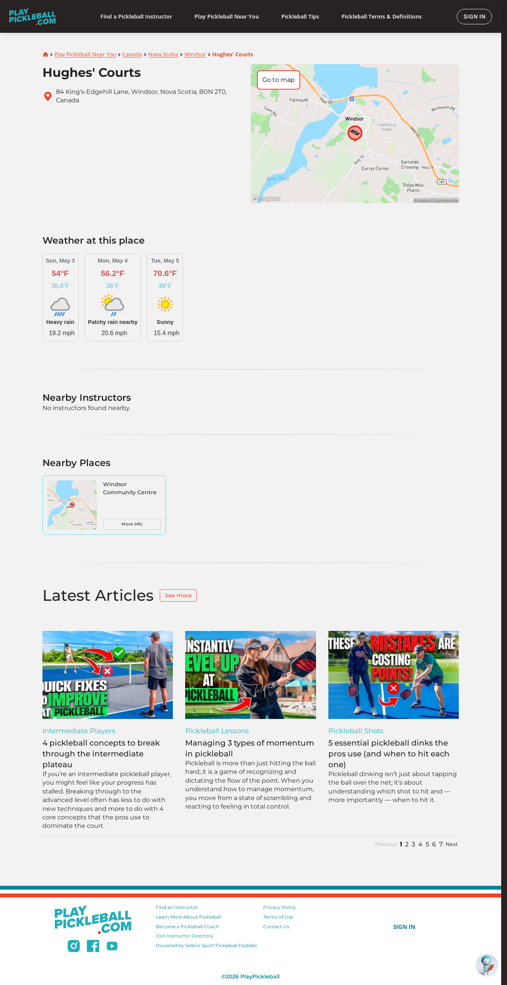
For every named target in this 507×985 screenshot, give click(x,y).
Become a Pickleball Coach (187, 926)
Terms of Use (278, 917)
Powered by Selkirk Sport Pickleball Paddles (206, 945)
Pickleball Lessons (217, 731)
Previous (386, 844)
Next (452, 844)
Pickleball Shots (356, 731)
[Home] (32, 16)
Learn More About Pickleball (188, 917)
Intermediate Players (78, 731)
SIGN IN (474, 16)
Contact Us (276, 926)
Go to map (278, 79)
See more (178, 595)
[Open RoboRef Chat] (487, 965)
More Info (132, 524)
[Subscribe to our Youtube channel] (112, 947)
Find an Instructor (177, 907)
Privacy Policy (279, 907)
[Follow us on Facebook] (93, 947)
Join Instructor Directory (184, 936)
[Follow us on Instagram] (73, 947)
